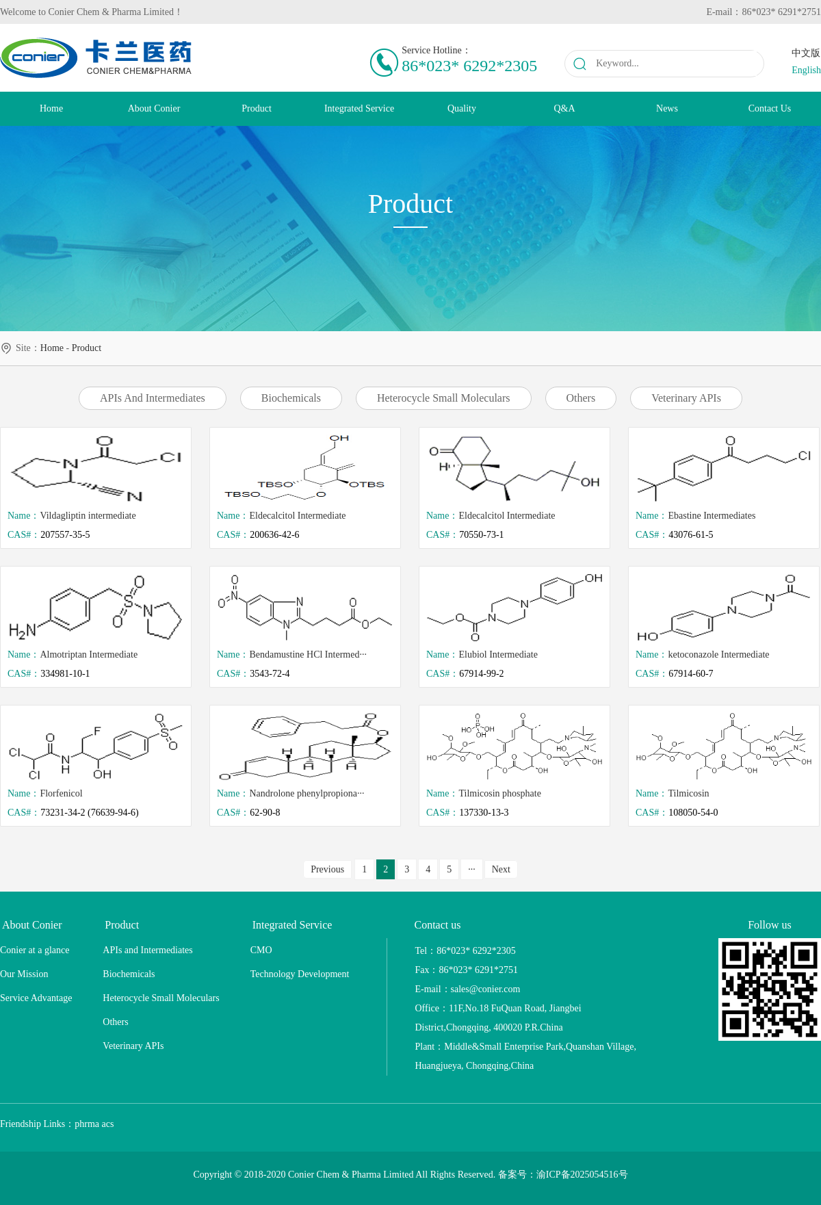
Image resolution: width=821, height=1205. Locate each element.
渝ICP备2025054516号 (582, 1174)
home (52, 348)
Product (87, 348)
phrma (87, 1124)
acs (108, 1124)
